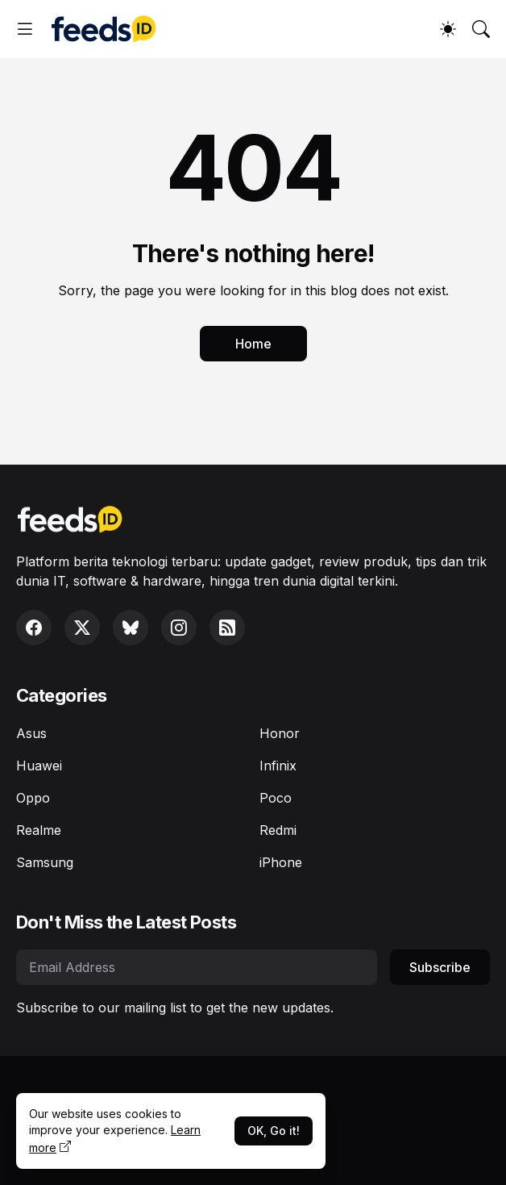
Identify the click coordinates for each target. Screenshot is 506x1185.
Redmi (278, 830)
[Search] (481, 29)
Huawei (39, 765)
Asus (31, 733)
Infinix (278, 765)
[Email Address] (196, 967)
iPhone (280, 862)
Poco (275, 798)
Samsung (44, 862)
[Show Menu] (25, 29)
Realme (38, 830)
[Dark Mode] (448, 29)
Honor (279, 733)
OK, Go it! (273, 1130)
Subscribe (440, 967)
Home (253, 344)
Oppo (33, 798)
